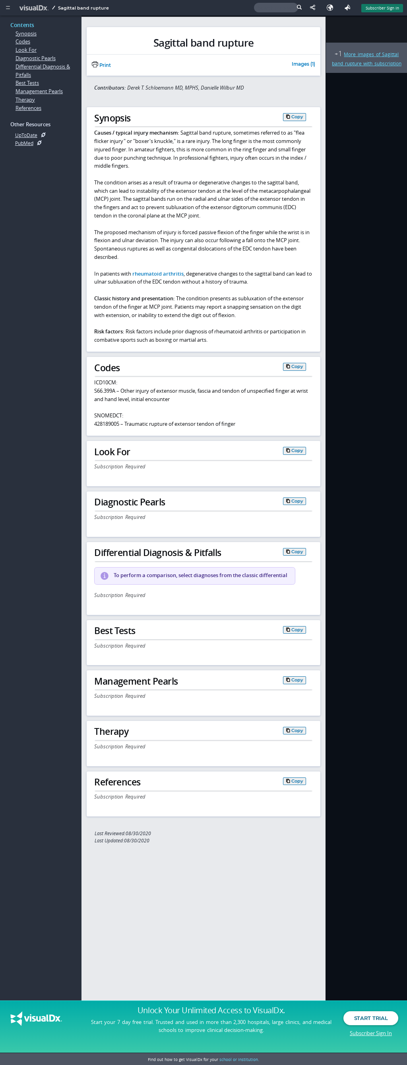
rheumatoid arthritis (158, 273)
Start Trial (371, 1020)
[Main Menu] (8, 8)
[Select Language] (332, 8)
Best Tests (27, 82)
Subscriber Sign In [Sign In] (382, 8)
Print (101, 65)
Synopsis (26, 33)
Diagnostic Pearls (36, 58)
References (28, 108)
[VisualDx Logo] (34, 8)
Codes (23, 41)
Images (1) (303, 64)
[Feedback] (349, 8)
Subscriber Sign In (371, 1035)
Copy (297, 116)
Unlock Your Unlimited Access (211, 1013)
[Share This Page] (314, 8)
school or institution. (239, 1059)
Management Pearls (39, 91)
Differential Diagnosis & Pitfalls (43, 70)
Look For (26, 49)
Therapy (25, 99)
